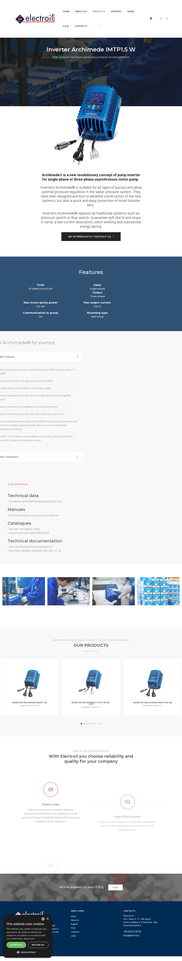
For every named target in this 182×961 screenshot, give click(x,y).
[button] (27, 953)
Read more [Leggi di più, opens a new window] (29, 939)
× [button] (47, 919)
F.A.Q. (66, 22)
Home (66, 7)
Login (74, 908)
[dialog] (27, 936)
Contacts (81, 22)
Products (99, 7)
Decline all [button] (38, 945)
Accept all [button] (16, 945)
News (130, 7)
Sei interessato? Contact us (91, 237)
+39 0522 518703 (133, 903)
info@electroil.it (133, 907)
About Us (81, 7)
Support (116, 7)
